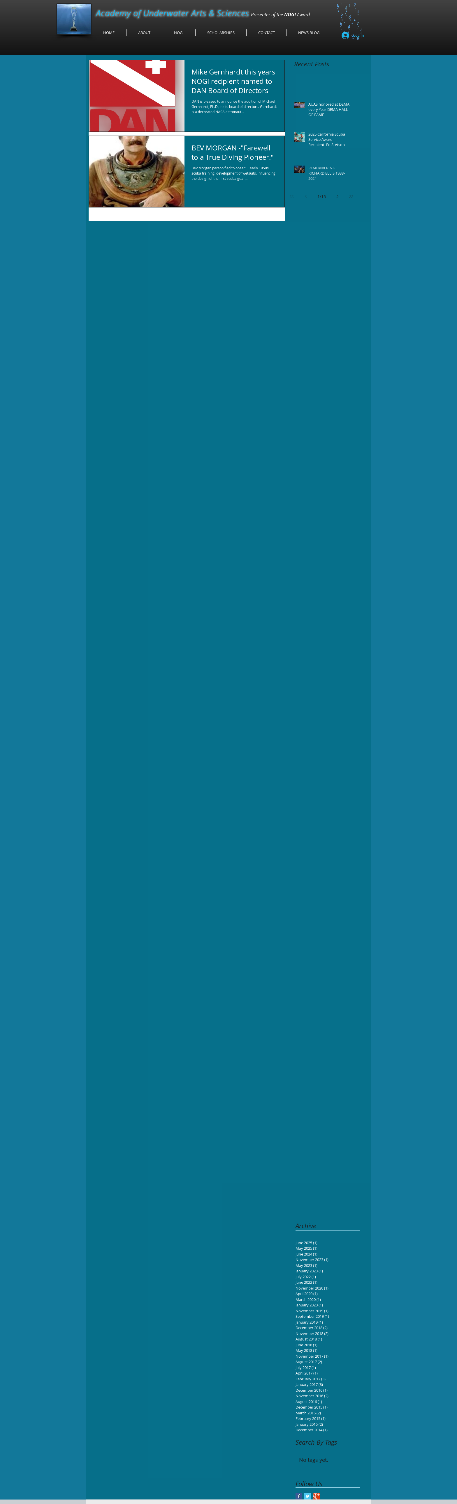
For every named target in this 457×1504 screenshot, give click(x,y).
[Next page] (337, 196)
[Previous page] (305, 196)
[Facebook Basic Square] (299, 1496)
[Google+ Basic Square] (316, 1496)
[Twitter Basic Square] (307, 1496)
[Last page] (351, 196)
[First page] (291, 196)
